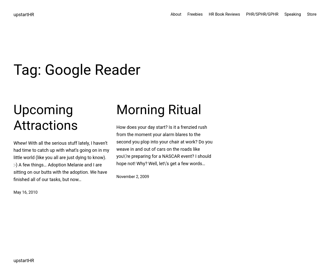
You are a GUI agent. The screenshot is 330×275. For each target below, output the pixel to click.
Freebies (195, 14)
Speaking (293, 14)
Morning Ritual (158, 109)
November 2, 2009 (132, 176)
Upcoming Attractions (46, 117)
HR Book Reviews (224, 14)
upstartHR (24, 14)
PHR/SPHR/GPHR (262, 14)
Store (311, 14)
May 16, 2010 (26, 192)
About (176, 14)
